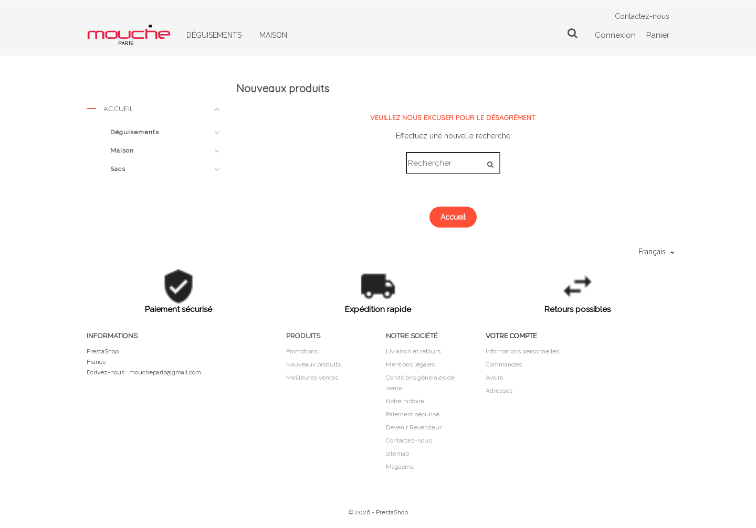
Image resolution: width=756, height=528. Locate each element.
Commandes (504, 364)
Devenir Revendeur (414, 427)
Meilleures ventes (312, 377)
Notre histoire (405, 401)
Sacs (117, 169)
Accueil (153, 111)
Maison (122, 150)
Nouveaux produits (313, 364)
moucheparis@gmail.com (165, 372)
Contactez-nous (642, 16)
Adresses (499, 390)
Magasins (399, 466)
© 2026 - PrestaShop (378, 512)
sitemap (397, 453)
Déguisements (134, 132)
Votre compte (511, 336)
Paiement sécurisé (412, 414)
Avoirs (494, 377)
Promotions (302, 351)
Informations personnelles (522, 351)
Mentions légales (410, 364)
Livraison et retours (413, 351)
